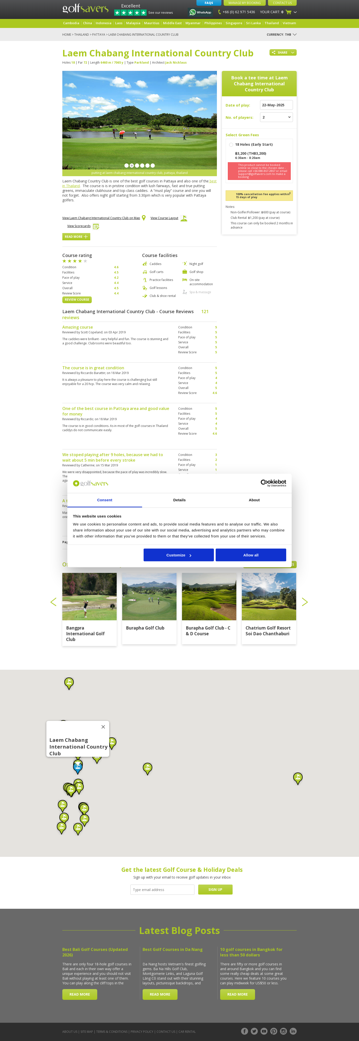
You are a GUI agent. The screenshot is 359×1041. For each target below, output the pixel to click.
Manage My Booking (245, 3)
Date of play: (238, 105)
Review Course (77, 299)
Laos (118, 23)
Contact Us (282, 3)
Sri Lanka (253, 23)
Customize (179, 555)
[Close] (103, 727)
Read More (76, 237)
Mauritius (151, 23)
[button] (78, 768)
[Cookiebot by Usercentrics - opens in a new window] (264, 483)
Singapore (234, 23)
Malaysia (133, 23)
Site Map (87, 1032)
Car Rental (187, 1032)
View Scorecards (83, 227)
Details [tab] (179, 500)
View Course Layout (169, 219)
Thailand (272, 23)
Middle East (172, 23)
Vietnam (289, 23)
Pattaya (98, 34)
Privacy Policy (142, 1032)
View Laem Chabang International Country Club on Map (104, 218)
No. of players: (239, 117)
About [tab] (254, 500)
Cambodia (71, 23)
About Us (69, 1032)
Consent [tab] (104, 500)
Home (66, 34)
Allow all (251, 555)
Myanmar (193, 23)
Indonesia (103, 23)
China (87, 23)
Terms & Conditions (111, 1032)
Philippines (213, 23)
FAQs (209, 3)
